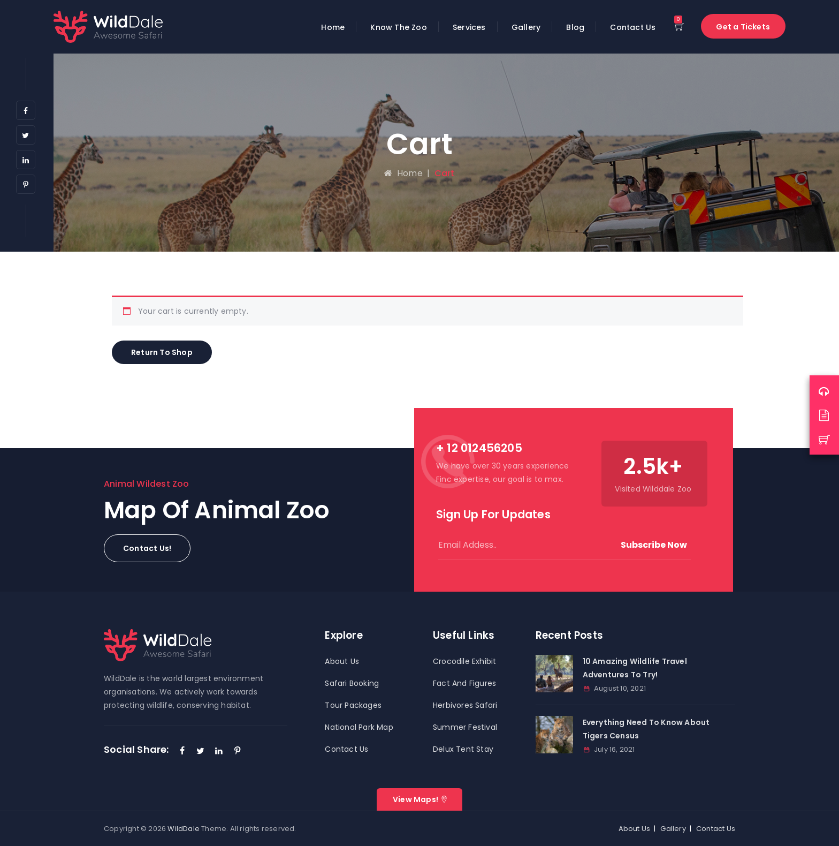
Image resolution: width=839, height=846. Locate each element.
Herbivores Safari (465, 705)
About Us (342, 661)
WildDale (183, 829)
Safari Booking (352, 683)
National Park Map (359, 727)
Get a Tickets (743, 26)
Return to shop (162, 352)
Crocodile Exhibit (464, 661)
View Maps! (415, 799)
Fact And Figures (464, 683)
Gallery (526, 27)
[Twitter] (25, 135)
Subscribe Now (654, 545)
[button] (147, 548)
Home (333, 27)
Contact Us (632, 27)
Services (469, 27)
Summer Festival (465, 727)
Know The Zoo (398, 27)
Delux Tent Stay (463, 749)
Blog (575, 27)
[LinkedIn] (25, 159)
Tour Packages (353, 705)
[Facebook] (25, 110)
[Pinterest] (25, 184)
